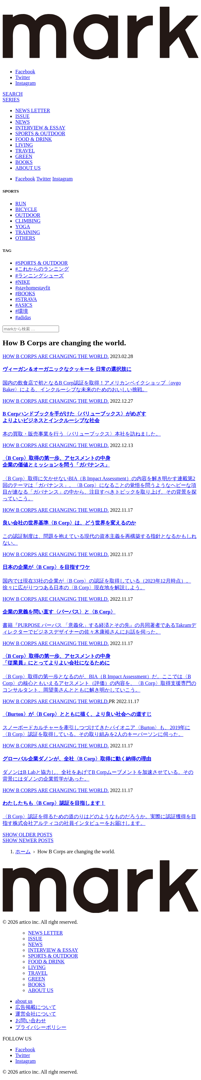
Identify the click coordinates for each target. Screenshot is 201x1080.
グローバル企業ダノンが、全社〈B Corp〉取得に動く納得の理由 (77, 758)
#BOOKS (25, 293)
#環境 (21, 311)
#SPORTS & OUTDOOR (41, 263)
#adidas (23, 317)
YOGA (22, 226)
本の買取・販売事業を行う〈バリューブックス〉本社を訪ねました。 (82, 434)
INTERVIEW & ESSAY (40, 127)
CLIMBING (28, 221)
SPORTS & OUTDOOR (40, 133)
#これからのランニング (42, 269)
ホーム (23, 851)
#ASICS (23, 305)
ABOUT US (28, 168)
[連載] (11, 99)
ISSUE (22, 116)
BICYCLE (26, 209)
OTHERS (25, 238)
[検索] (13, 94)
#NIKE (22, 282)
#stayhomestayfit (32, 287)
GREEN (23, 156)
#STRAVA (26, 299)
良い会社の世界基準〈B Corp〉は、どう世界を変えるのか (69, 522)
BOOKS (24, 162)
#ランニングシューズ (39, 275)
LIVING (24, 145)
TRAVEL (25, 150)
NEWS (22, 122)
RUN (20, 203)
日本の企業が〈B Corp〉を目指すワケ (46, 567)
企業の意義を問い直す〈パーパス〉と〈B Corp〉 (59, 611)
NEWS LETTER (32, 110)
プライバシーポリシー (40, 1027)
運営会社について (35, 1014)
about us (24, 1001)
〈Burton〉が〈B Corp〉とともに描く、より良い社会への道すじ (77, 714)
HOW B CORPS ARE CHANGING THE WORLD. (56, 356)
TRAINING (27, 232)
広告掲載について (35, 1007)
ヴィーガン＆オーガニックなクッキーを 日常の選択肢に (67, 369)
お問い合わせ (30, 1020)
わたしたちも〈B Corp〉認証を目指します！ (54, 803)
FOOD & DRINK (33, 139)
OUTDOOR (27, 215)
